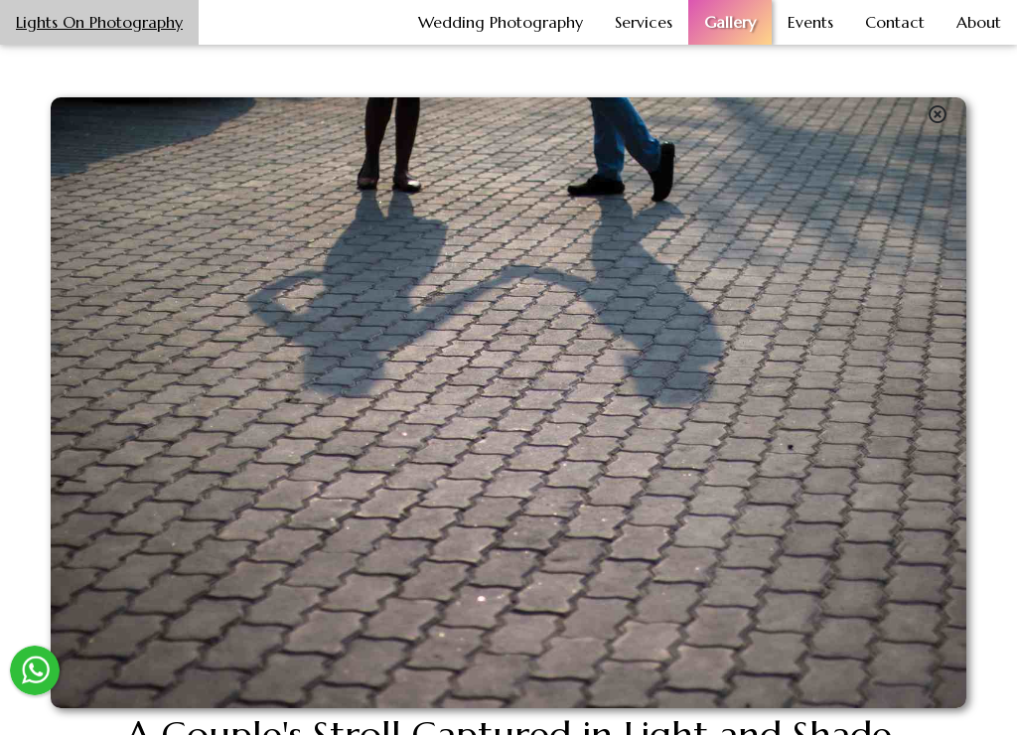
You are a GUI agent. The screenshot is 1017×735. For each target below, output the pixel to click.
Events (810, 22)
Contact (895, 22)
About (978, 22)
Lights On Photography (99, 22)
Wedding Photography (500, 22)
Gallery (730, 22)
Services (643, 22)
